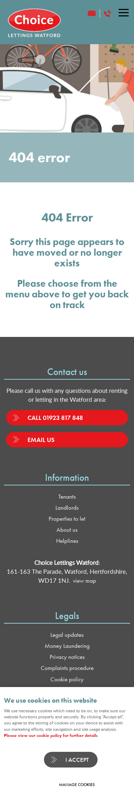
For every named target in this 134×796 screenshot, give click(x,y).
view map (84, 580)
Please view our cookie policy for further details (51, 735)
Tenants (67, 496)
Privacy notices (67, 657)
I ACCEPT (77, 760)
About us (67, 530)
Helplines (67, 541)
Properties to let (67, 518)
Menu (121, 12)
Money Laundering (67, 646)
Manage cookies (77, 784)
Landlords (67, 507)
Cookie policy (67, 679)
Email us (41, 440)
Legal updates (67, 635)
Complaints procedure (67, 668)
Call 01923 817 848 (55, 417)
